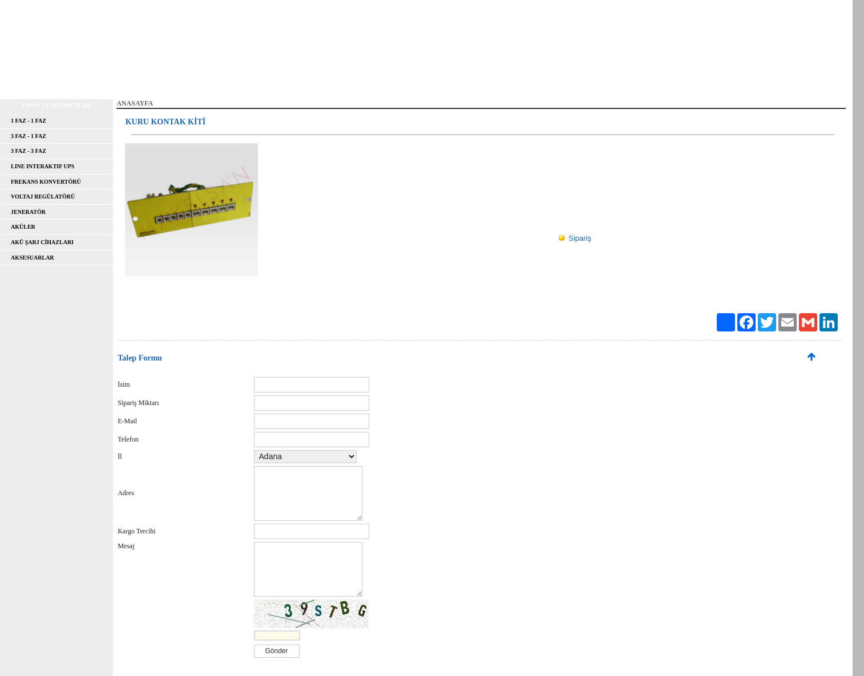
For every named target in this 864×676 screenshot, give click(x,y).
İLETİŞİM (438, 81)
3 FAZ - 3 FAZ (28, 151)
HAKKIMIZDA (91, 81)
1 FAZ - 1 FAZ (28, 121)
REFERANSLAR (247, 81)
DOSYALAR (313, 81)
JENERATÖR (28, 212)
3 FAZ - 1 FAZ (28, 136)
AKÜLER (23, 227)
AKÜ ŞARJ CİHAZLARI (42, 242)
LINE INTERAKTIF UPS (42, 166)
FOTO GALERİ (377, 81)
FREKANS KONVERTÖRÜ (46, 182)
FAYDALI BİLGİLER (169, 81)
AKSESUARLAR (32, 257)
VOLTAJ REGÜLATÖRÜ (43, 196)
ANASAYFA (28, 81)
